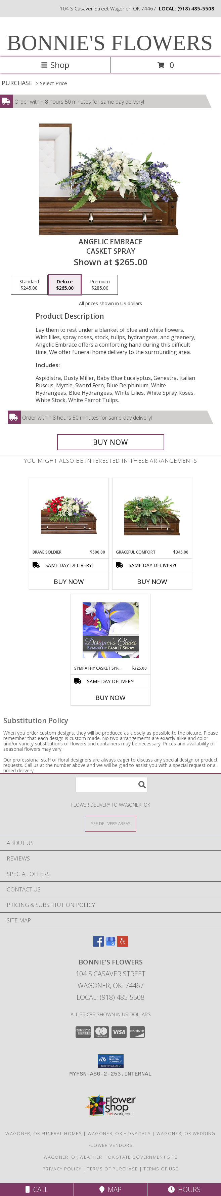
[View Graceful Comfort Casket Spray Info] (152, 513)
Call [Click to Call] (37, 1189)
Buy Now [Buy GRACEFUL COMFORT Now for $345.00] (152, 581)
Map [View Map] (110, 1189)
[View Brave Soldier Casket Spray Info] (69, 514)
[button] (111, 1061)
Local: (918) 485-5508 (110, 997)
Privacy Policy (62, 1169)
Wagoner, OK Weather (73, 1157)
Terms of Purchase (112, 1169)
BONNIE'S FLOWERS (110, 43)
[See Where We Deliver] (110, 823)
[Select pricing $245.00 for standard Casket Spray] (29, 285)
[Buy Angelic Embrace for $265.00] (110, 442)
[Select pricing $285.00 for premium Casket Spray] (100, 285)
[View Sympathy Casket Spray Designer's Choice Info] (111, 630)
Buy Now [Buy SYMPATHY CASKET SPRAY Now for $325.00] (110, 697)
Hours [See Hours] (184, 1189)
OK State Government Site (142, 1157)
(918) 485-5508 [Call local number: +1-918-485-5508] (195, 8)
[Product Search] (111, 784)
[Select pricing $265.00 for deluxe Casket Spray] (65, 285)
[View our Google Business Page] (110, 944)
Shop (55, 64)
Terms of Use (160, 1169)
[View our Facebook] (98, 944)
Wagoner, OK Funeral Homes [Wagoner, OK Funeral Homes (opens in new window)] (43, 1133)
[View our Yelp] (122, 944)
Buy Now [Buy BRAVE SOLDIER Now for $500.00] (69, 581)
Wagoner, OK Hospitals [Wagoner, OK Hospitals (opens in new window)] (119, 1133)
